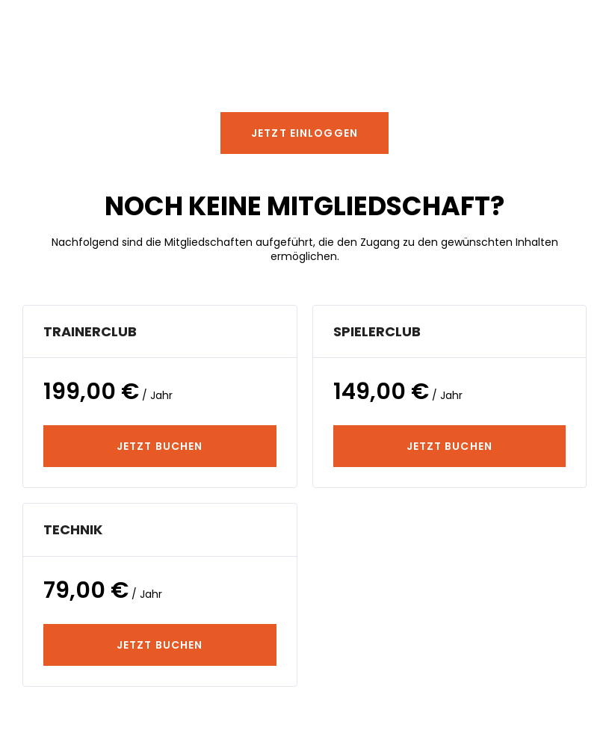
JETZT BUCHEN (160, 446)
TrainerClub (90, 331)
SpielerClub (377, 331)
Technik (72, 529)
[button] (304, 133)
